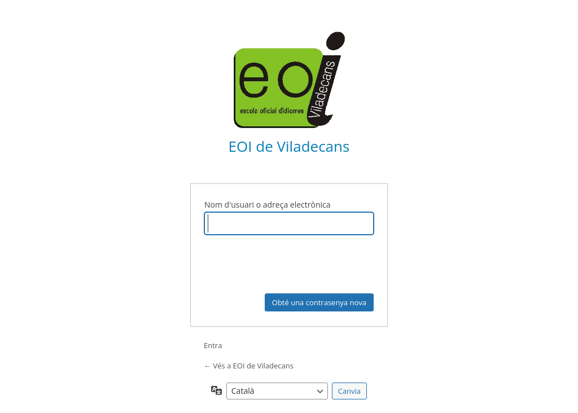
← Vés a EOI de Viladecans (249, 366)
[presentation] (290, 266)
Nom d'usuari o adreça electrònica (267, 204)
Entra (213, 345)
